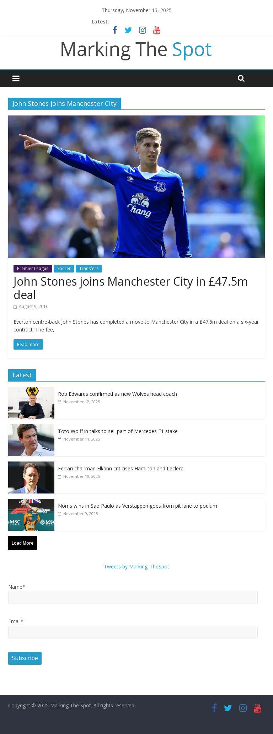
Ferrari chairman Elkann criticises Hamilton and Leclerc (120, 468)
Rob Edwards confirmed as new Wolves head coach (117, 393)
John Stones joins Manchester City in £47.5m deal (131, 288)
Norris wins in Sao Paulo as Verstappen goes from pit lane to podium (137, 505)
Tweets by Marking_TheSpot (136, 566)
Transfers (88, 268)
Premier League (33, 268)
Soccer (64, 268)
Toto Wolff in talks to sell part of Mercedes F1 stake (118, 431)
